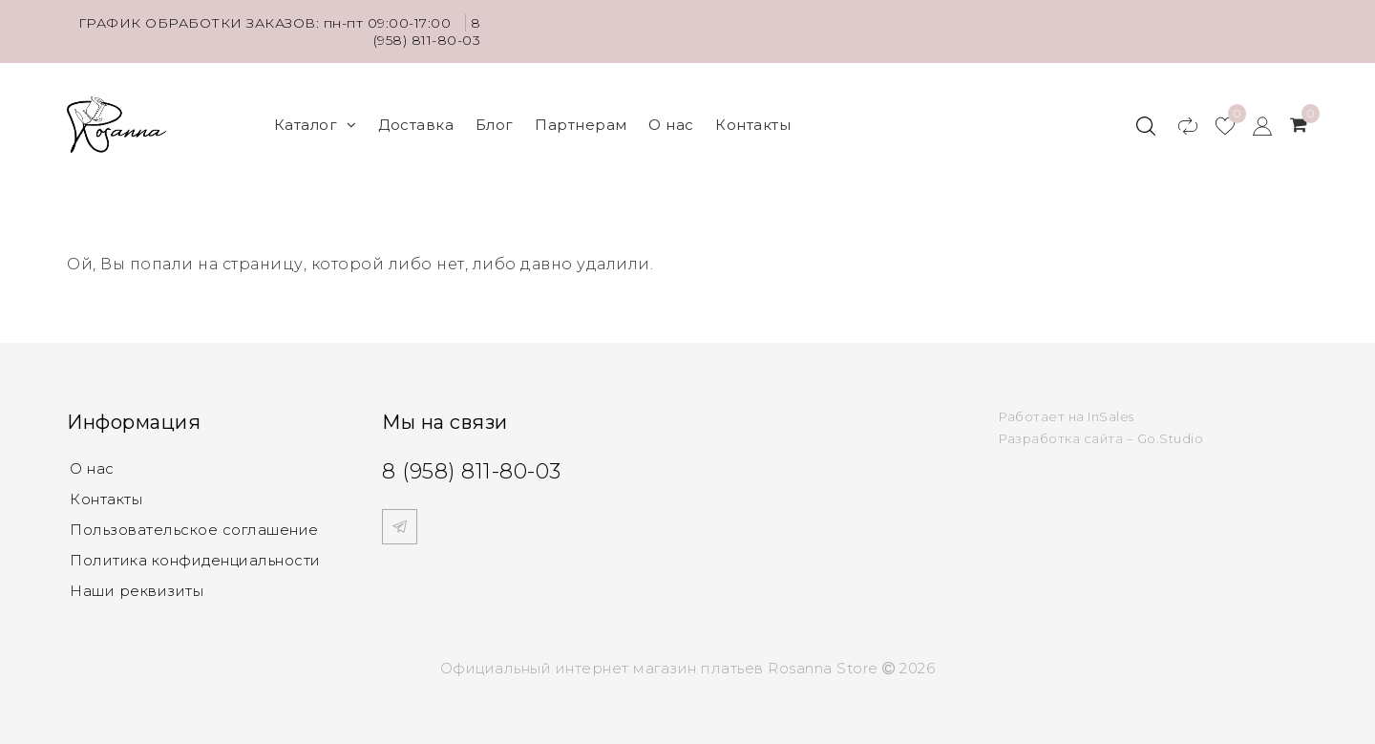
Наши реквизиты (136, 591)
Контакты (753, 125)
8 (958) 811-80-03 (427, 31)
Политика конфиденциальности (195, 560)
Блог (495, 125)
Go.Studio (1170, 438)
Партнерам (581, 125)
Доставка (416, 125)
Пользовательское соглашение (194, 530)
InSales (1111, 416)
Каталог (315, 125)
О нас (671, 125)
